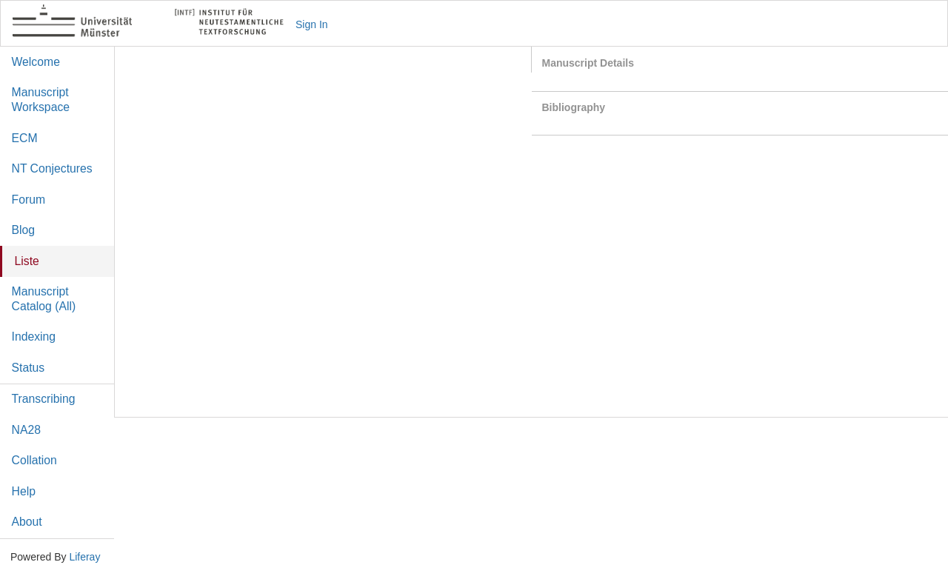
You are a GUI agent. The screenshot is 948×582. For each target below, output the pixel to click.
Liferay (84, 557)
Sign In (312, 24)
